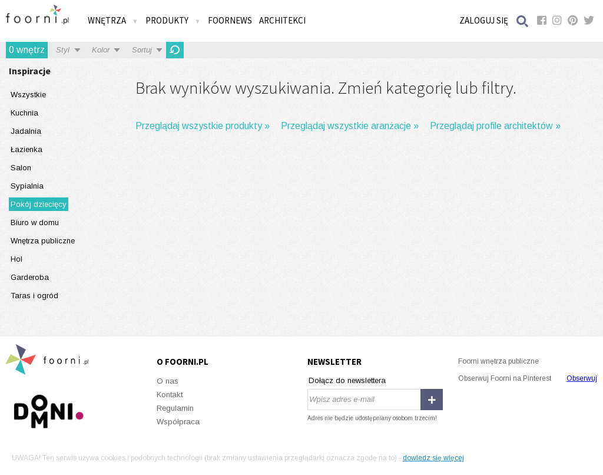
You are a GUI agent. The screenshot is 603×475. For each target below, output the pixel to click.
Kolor (101, 49)
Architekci (282, 20)
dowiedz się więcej (433, 458)
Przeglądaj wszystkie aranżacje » (350, 126)
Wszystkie (28, 94)
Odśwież (175, 50)
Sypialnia (27, 186)
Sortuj (142, 49)
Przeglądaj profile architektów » (495, 126)
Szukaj (523, 21)
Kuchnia (24, 112)
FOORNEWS (230, 20)
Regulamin (175, 408)
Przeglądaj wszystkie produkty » (202, 126)
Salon (21, 167)
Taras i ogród (34, 295)
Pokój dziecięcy (39, 204)
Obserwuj (581, 378)
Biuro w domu (35, 222)
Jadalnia (26, 131)
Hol (16, 259)
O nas (167, 381)
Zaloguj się (483, 20)
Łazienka (26, 149)
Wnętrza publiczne (43, 240)
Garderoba (30, 277)
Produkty (173, 20)
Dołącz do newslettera (347, 380)
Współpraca (178, 421)
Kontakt (170, 394)
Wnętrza (113, 20)
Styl (62, 49)
